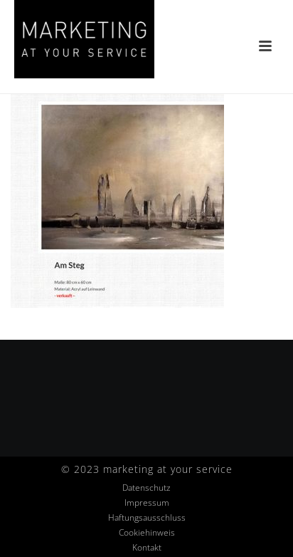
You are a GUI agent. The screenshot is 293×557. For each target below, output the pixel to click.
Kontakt (146, 547)
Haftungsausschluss (147, 518)
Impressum (146, 503)
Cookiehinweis (147, 532)
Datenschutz (146, 488)
